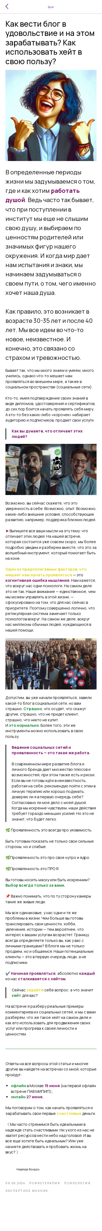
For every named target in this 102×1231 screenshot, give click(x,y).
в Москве (35, 1085)
